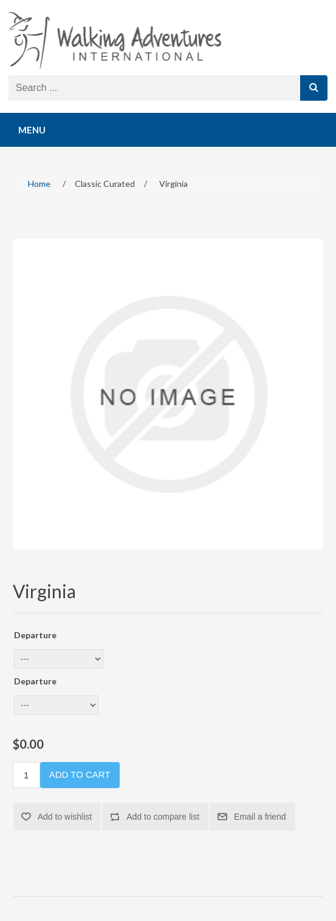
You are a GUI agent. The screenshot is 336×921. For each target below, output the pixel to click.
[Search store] (155, 88)
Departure (35, 635)
